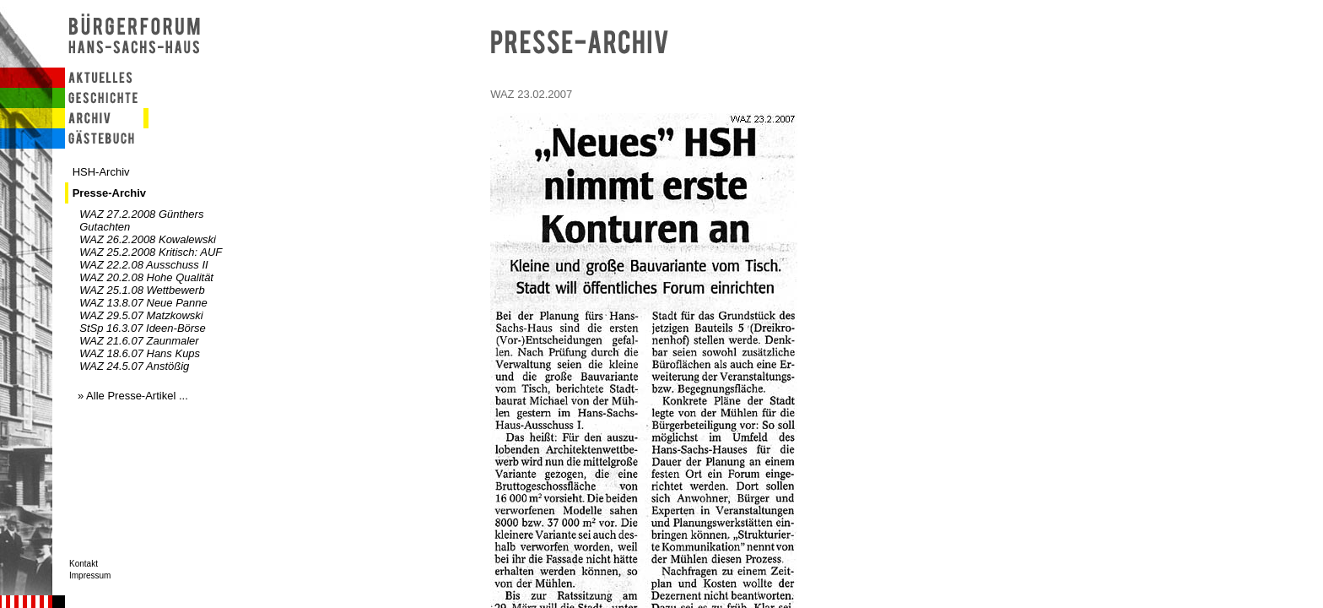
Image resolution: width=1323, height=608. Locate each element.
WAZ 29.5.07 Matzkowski (140, 315)
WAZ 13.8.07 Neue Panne (143, 302)
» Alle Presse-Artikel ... (133, 395)
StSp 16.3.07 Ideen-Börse (142, 328)
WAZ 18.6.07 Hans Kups (139, 353)
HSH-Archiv (101, 172)
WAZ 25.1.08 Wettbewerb (141, 290)
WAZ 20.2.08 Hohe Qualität (146, 277)
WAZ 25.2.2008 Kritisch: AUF (150, 252)
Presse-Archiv (109, 193)
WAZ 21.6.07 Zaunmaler (138, 340)
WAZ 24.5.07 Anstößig (134, 366)
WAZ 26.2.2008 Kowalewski (147, 239)
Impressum (90, 575)
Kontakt (83, 563)
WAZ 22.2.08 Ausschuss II (143, 264)
